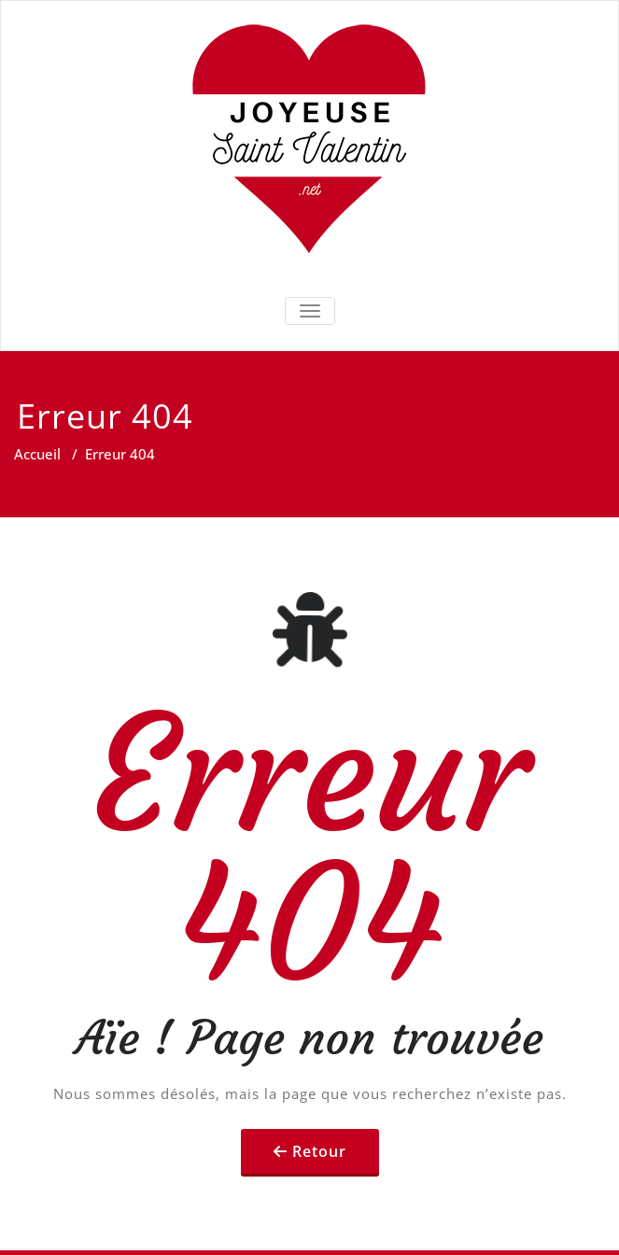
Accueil (37, 453)
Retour (319, 1151)
